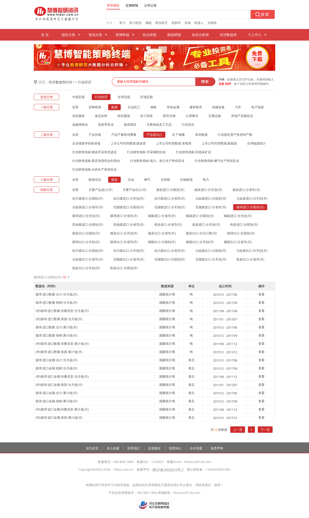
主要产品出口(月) (135, 189)
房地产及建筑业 (242, 116)
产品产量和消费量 (123, 134)
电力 (206, 179)
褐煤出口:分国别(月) (162, 242)
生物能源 (186, 179)
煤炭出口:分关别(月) (124, 233)
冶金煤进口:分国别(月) (210, 198)
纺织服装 (124, 116)
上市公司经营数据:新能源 (219, 143)
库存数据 (201, 134)
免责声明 (217, 448)
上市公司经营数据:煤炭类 (128, 143)
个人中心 (254, 34)
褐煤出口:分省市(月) (238, 242)
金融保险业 (80, 124)
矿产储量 (178, 134)
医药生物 (169, 116)
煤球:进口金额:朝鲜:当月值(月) (56, 368)
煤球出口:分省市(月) (124, 242)
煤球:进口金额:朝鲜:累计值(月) (56, 401)
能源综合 (95, 179)
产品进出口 (154, 134)
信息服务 (78, 116)
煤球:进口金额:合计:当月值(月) (56, 360)
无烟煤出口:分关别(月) (210, 259)
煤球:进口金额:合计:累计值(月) (56, 393)
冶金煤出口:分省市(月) (87, 259)
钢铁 (153, 107)
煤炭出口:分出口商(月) (201, 233)
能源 (114, 107)
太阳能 (165, 179)
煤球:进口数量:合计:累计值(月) (56, 327)
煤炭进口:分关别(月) (208, 189)
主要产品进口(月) (100, 189)
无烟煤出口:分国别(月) (169, 259)
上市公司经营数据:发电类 (173, 143)
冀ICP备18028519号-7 (168, 469)
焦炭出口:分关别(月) (86, 268)
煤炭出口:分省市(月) (162, 233)
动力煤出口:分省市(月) (169, 250)
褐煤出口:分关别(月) (200, 242)
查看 (261, 294)
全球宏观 (124, 97)
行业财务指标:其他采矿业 (193, 152)
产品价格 (95, 134)
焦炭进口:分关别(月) (206, 224)
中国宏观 (78, 97)
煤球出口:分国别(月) (241, 233)
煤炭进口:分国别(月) (170, 189)
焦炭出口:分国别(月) (124, 268)
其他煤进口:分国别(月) (87, 224)
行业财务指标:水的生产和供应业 (94, 169)
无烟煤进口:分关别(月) (169, 207)
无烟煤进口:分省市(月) (210, 207)
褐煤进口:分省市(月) (162, 216)
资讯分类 (95, 34)
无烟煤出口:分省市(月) (128, 259)
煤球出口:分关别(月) (86, 242)
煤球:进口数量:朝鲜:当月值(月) (56, 302)
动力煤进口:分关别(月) (128, 198)
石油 (131, 179)
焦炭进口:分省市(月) (168, 224)
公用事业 (192, 116)
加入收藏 (113, 448)
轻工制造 (146, 116)
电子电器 (257, 107)
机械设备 (218, 107)
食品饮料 (101, 116)
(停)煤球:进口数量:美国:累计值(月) (59, 352)
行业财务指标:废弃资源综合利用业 (96, 160)
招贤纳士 (175, 448)
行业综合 (188, 124)
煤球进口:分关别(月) (86, 216)
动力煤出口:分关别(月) (128, 250)
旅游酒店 (130, 124)
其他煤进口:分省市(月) (128, 224)
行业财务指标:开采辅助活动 (146, 152)
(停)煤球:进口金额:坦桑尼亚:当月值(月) (62, 376)
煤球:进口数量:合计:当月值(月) (56, 294)
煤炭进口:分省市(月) (246, 189)
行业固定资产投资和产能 (235, 134)
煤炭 (114, 179)
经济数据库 (228, 34)
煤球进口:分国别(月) (250, 207)
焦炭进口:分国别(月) (244, 224)
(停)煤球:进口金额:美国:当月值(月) (59, 384)
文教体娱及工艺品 (159, 124)
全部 (75, 107)
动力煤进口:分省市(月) (169, 198)
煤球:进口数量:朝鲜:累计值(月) (56, 335)
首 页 (44, 34)
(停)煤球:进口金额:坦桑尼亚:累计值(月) (62, 409)
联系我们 (133, 448)
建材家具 (196, 107)
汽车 (238, 107)
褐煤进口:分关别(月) (238, 216)
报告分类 (68, 34)
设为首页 (92, 448)
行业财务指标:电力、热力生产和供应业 (157, 160)
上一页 (237, 429)
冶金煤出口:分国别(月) (210, 250)
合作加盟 (196, 448)
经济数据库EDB (60, 82)
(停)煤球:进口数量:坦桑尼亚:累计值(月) (62, 343)
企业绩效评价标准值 (86, 143)
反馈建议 (154, 448)
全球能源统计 (256, 143)
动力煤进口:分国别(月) (87, 198)
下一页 (265, 429)
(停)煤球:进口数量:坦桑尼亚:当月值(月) (62, 311)
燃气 (147, 179)
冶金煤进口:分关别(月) (251, 198)
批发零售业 (106, 124)
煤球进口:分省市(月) (124, 216)
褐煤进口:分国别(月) (200, 216)
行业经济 (84, 82)
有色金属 (173, 107)
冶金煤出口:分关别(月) (251, 250)
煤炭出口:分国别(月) (86, 233)
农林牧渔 (95, 107)
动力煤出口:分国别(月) (87, 250)
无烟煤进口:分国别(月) (128, 207)
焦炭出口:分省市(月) (250, 259)
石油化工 (134, 107)
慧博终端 (122, 34)
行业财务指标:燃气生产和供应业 (217, 160)
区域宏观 (146, 97)
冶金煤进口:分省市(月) (87, 207)
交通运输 (214, 116)
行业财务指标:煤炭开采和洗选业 (94, 152)
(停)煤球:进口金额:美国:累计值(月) (59, 417)
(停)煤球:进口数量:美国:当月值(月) (59, 319)
